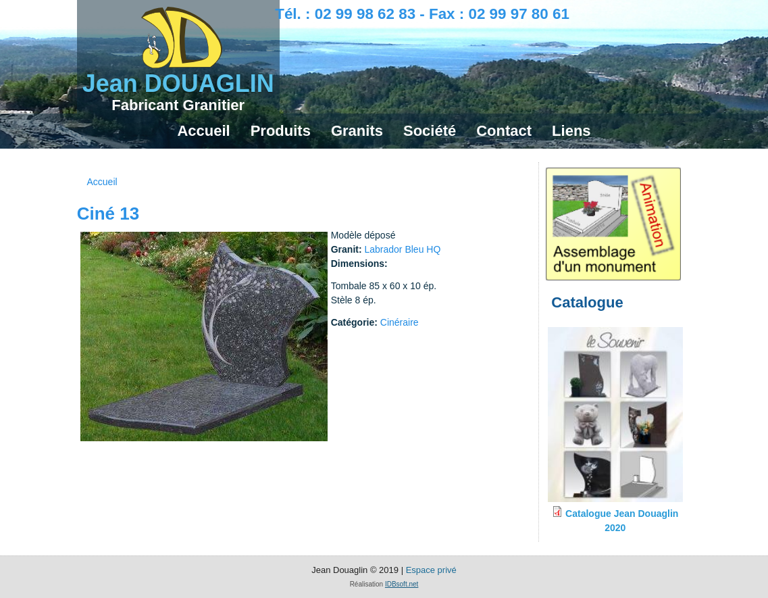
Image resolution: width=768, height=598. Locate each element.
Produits (281, 130)
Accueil (203, 130)
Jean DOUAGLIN (178, 83)
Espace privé (431, 570)
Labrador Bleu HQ (402, 249)
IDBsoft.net (401, 584)
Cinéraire (399, 322)
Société (429, 130)
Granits (357, 130)
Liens (571, 130)
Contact (504, 130)
